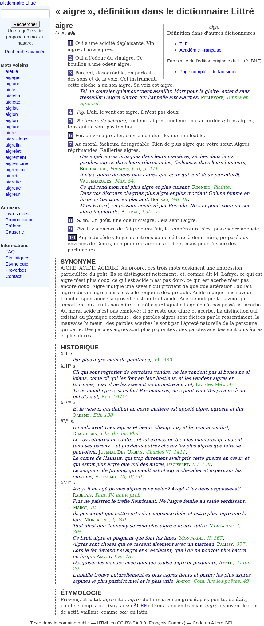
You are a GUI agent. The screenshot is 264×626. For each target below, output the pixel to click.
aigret (11, 175)
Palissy (225, 544)
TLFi (184, 43)
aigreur (13, 194)
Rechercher (25, 24)
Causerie (15, 231)
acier (100, 605)
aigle (10, 89)
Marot (80, 507)
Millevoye (211, 97)
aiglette (13, 101)
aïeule (12, 71)
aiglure (12, 126)
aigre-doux (16, 138)
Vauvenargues (96, 181)
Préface (14, 225)
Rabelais (82, 495)
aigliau (12, 108)
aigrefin (13, 145)
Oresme (81, 415)
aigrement (16, 157)
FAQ (10, 251)
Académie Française (200, 50)
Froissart (177, 464)
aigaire (12, 83)
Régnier (201, 187)
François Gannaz (166, 622)
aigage (12, 77)
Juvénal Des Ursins (121, 452)
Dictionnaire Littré (18, 3)
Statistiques (18, 257)
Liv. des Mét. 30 (214, 384)
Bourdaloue (93, 168)
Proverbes (16, 270)
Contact (14, 276)
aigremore (16, 169)
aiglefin (13, 95)
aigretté (13, 188)
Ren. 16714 (114, 397)
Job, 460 (162, 360)
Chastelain (85, 433)
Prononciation (20, 219)
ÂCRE (140, 605)
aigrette (13, 181)
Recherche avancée (25, 51)
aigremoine (17, 163)
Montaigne (96, 519)
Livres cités (17, 213)
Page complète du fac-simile (208, 71)
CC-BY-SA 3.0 (131, 622)
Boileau (159, 199)
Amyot (104, 556)
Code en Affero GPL (213, 622)
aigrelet (13, 151)
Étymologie (17, 263)
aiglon (12, 114)
